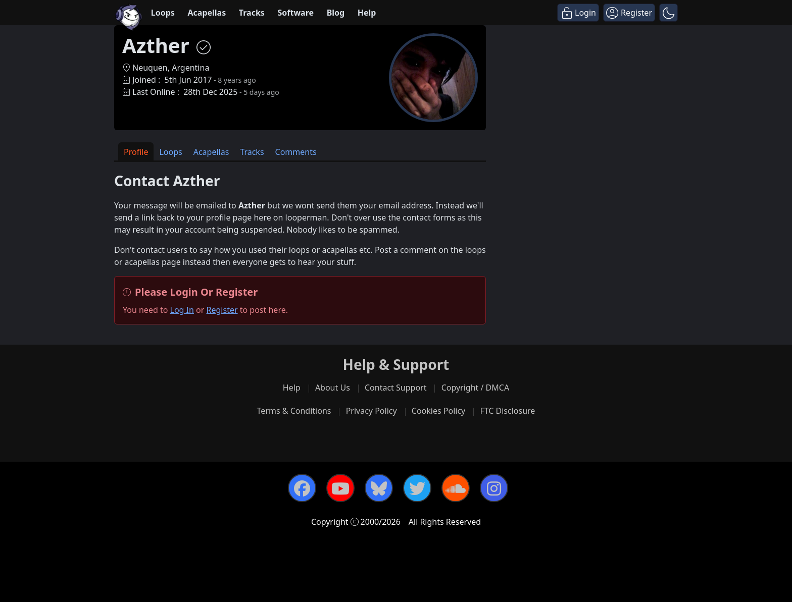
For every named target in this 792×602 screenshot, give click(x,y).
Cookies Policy (438, 410)
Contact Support (395, 387)
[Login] (578, 13)
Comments (296, 151)
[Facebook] (302, 488)
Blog (336, 12)
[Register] (629, 13)
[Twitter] (417, 488)
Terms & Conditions (294, 410)
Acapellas (206, 12)
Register (222, 309)
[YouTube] (340, 488)
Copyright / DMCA (475, 387)
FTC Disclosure (507, 410)
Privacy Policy (371, 410)
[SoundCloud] (455, 488)
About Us (332, 387)
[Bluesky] (379, 488)
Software (295, 12)
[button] (668, 13)
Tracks (252, 12)
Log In (182, 309)
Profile (136, 151)
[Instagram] (494, 488)
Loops (163, 12)
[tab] (136, 151)
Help (367, 12)
